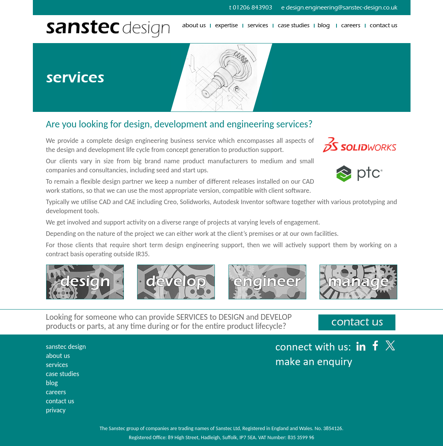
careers (56, 392)
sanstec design (66, 346)
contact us (60, 401)
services (57, 365)
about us (58, 356)
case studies (62, 374)
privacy (56, 410)
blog (52, 383)
